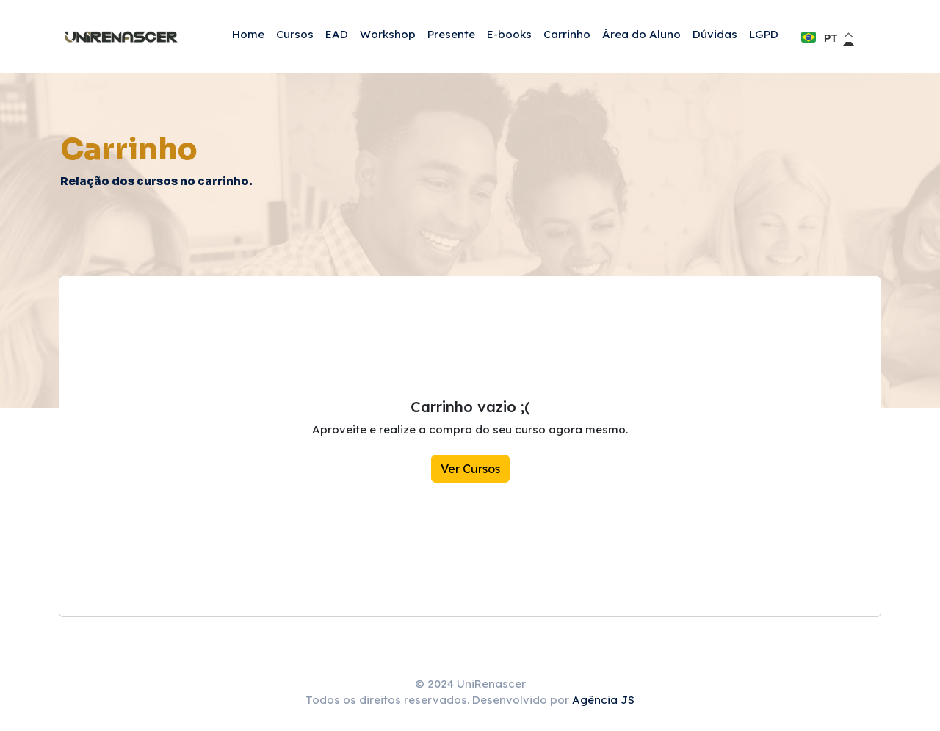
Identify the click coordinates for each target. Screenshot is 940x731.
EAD (336, 34)
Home (248, 34)
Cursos (295, 34)
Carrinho (566, 34)
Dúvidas (715, 34)
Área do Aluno (641, 34)
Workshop (388, 34)
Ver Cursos (470, 468)
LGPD (763, 34)
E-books (509, 34)
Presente (451, 34)
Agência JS (603, 700)
